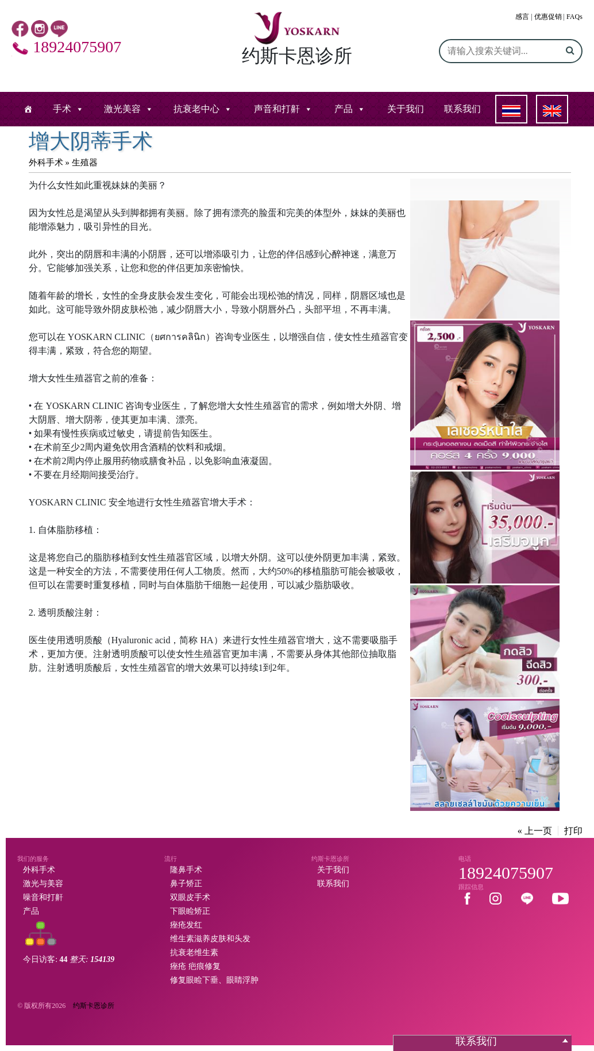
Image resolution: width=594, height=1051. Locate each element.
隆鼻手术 (186, 869)
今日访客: (68, 959)
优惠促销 (548, 17)
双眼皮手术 (190, 897)
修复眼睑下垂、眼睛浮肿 (214, 980)
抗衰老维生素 (194, 952)
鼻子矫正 (186, 883)
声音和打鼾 (277, 109)
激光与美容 (43, 883)
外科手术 (46, 162)
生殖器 (85, 162)
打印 (573, 831)
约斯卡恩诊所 (93, 1006)
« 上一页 (535, 831)
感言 (522, 17)
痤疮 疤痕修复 (195, 966)
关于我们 (405, 109)
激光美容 (122, 109)
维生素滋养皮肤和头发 (210, 938)
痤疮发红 (186, 925)
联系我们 (462, 109)
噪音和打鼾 (43, 897)
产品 (343, 109)
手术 (62, 109)
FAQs (574, 17)
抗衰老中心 (196, 109)
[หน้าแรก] (28, 109)
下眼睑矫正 (190, 911)
